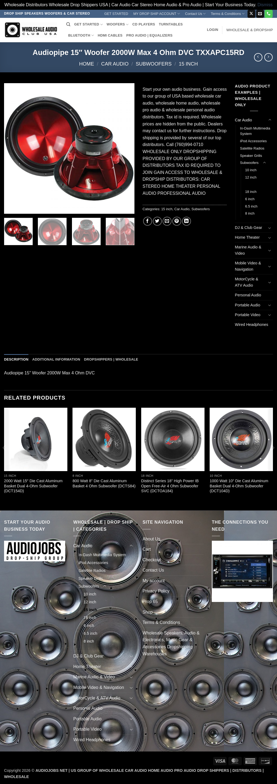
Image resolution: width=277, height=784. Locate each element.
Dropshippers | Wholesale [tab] (111, 359)
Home (86, 64)
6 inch (250, 199)
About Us (151, 539)
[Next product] (258, 57)
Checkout (152, 560)
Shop (148, 612)
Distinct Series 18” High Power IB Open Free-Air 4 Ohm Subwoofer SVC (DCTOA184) (170, 486)
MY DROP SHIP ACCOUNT (156, 13)
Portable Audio (247, 305)
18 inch (250, 192)
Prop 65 (150, 601)
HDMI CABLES (110, 35)
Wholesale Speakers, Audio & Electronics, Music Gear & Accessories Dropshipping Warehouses (171, 643)
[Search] (68, 24)
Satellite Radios (252, 148)
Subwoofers (154, 64)
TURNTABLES (171, 24)
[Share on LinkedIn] (186, 221)
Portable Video (247, 315)
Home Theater (247, 237)
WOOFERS (117, 24)
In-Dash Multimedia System (255, 131)
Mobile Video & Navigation (248, 266)
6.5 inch (251, 206)
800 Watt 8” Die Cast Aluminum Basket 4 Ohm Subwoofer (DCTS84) (104, 483)
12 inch (250, 177)
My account (154, 580)
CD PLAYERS (143, 24)
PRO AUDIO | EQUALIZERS (149, 35)
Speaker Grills (251, 156)
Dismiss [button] (265, 4)
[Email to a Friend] (167, 221)
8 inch (250, 213)
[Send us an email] (260, 14)
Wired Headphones (251, 324)
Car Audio (114, 64)
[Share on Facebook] (147, 221)
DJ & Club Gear (248, 227)
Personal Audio (248, 295)
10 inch (250, 170)
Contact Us (195, 13)
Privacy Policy (156, 591)
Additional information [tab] (56, 359)
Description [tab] (16, 359)
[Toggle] (269, 120)
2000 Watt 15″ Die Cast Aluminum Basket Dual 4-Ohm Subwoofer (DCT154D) (33, 486)
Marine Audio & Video (248, 250)
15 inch (188, 64)
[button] (212, 29)
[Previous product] (268, 57)
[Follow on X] (251, 14)
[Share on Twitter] (157, 221)
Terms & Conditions (228, 13)
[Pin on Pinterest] (176, 221)
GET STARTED (116, 14)
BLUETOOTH (81, 35)
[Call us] (268, 14)
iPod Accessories (253, 141)
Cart (147, 549)
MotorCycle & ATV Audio (246, 282)
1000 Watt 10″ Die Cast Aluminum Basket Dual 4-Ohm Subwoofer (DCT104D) (239, 486)
